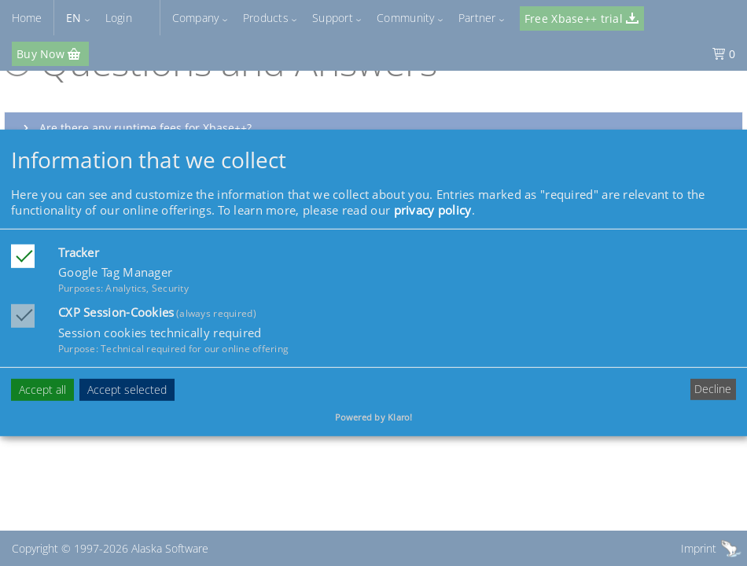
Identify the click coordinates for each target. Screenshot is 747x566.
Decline (712, 388)
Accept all (42, 388)
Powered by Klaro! (374, 417)
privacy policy (433, 210)
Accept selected (127, 388)
